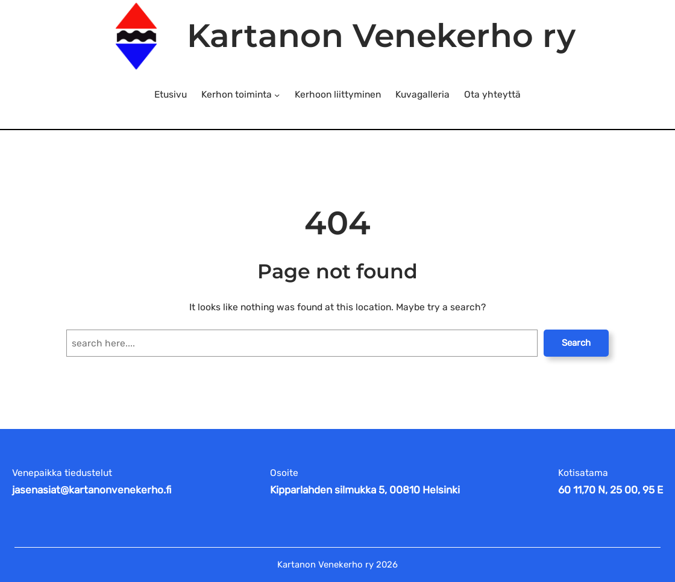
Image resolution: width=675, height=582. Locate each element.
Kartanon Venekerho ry (381, 35)
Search (576, 342)
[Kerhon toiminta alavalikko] (277, 95)
